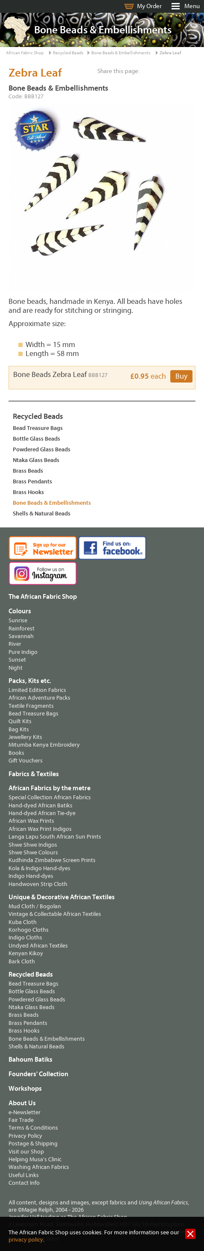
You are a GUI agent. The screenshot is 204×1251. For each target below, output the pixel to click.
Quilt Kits (20, 721)
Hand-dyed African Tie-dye (42, 813)
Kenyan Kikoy (26, 953)
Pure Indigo (23, 652)
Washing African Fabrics (39, 1167)
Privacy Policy (25, 1135)
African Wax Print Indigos (40, 829)
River (15, 644)
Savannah (21, 636)
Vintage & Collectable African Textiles (55, 914)
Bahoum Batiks (30, 1059)
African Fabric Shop (25, 53)
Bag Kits (19, 729)
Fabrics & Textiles (34, 774)
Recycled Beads (68, 53)
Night (16, 667)
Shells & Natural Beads (41, 513)
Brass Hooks (28, 492)
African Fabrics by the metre (49, 788)
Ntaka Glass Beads (36, 460)
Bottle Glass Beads (36, 438)
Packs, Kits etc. (30, 681)
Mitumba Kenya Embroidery (44, 744)
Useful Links (24, 1175)
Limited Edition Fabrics (37, 690)
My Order (149, 6)
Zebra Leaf (170, 53)
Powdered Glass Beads (41, 449)
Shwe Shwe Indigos (33, 844)
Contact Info (24, 1182)
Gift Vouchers (26, 760)
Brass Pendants (32, 481)
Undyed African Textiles (38, 945)
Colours (20, 611)
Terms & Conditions (33, 1127)
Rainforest (22, 628)
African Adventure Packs (39, 697)
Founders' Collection (38, 1074)
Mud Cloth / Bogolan (35, 906)
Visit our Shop (26, 1151)
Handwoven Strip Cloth (38, 884)
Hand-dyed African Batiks (41, 805)
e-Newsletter (25, 1112)
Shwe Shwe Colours (33, 852)
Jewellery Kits (25, 737)
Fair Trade (21, 1120)
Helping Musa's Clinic (35, 1159)
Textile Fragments (31, 705)
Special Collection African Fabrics (50, 797)
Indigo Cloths (25, 937)
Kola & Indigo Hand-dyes (39, 868)
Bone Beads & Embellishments (120, 53)
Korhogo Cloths (29, 929)
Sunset (17, 659)
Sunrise (18, 620)
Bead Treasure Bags (38, 428)
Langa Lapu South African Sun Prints (55, 836)
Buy (181, 376)
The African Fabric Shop (43, 596)
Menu (192, 6)
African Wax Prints (31, 820)
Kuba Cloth (23, 922)
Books (16, 752)
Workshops (25, 1088)
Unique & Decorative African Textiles (62, 897)
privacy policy (26, 1239)
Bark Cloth (22, 961)
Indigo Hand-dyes (31, 876)
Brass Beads (28, 470)
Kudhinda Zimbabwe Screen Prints (52, 860)
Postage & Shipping (33, 1143)
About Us (22, 1103)
